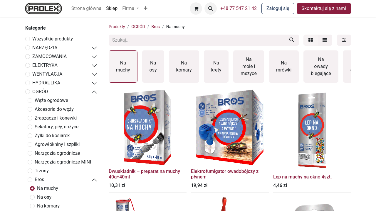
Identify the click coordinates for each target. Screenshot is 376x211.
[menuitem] (86, 8)
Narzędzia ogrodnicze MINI (63, 162)
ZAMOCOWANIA (49, 56)
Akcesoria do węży (54, 109)
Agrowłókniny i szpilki (57, 144)
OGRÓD (40, 91)
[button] (145, 8)
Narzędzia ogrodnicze (57, 153)
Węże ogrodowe (51, 100)
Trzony (42, 170)
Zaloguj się (277, 8)
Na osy (44, 197)
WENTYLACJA (47, 74)
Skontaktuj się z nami (324, 8)
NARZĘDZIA (44, 47)
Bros (39, 179)
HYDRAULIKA (46, 83)
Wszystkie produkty (52, 39)
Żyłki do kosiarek (52, 135)
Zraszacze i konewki (56, 118)
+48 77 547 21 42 (238, 8)
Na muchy (47, 188)
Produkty (117, 26)
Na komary (48, 206)
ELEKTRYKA (45, 65)
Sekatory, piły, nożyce (57, 127)
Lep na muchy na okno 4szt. (302, 177)
